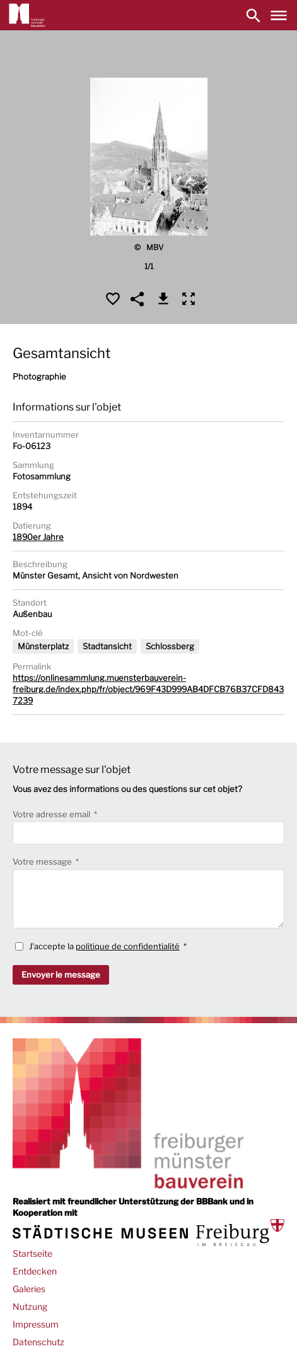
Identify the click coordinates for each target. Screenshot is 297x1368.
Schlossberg (170, 646)
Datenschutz (38, 1341)
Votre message (43, 861)
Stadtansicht (107, 646)
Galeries (29, 1288)
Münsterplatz (43, 646)
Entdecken (35, 1271)
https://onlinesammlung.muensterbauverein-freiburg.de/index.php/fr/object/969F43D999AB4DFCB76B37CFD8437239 (148, 689)
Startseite (32, 1253)
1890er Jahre (38, 537)
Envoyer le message (60, 974)
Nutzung (30, 1306)
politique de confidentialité (128, 946)
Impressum (36, 1324)
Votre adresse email (52, 814)
